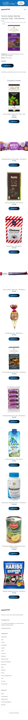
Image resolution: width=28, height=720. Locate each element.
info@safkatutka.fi (6, 628)
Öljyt (2, 667)
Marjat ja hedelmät (6, 661)
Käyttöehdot (4, 699)
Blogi (2, 693)
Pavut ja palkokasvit (6, 675)
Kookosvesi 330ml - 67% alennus (14, 459)
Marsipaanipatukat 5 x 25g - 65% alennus (14, 415)
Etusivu (3, 20)
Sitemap (3, 704)
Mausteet (3, 664)
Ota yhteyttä (4, 696)
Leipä (2, 650)
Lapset (3, 648)
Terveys (3, 681)
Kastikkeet (4, 645)
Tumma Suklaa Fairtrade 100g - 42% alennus (14, 372)
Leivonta (3, 653)
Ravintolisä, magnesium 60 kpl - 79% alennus (14, 502)
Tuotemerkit (11, 54)
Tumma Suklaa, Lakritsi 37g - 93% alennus (14, 289)
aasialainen (4, 637)
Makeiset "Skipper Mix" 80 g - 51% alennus (14, 591)
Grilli (2, 639)
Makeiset (17, 54)
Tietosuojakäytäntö (6, 702)
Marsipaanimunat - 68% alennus (14, 333)
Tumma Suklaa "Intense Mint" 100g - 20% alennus (14, 114)
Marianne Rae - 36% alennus (14, 246)
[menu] (25, 9)
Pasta (2, 673)
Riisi (2, 678)
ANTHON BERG (9, 55)
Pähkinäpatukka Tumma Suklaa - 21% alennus (14, 159)
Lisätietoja (7, 65)
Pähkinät (3, 670)
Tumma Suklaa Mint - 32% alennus (14, 202)
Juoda (2, 642)
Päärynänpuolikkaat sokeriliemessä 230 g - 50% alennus (14, 546)
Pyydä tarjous (21, 3)
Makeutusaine (4, 659)
